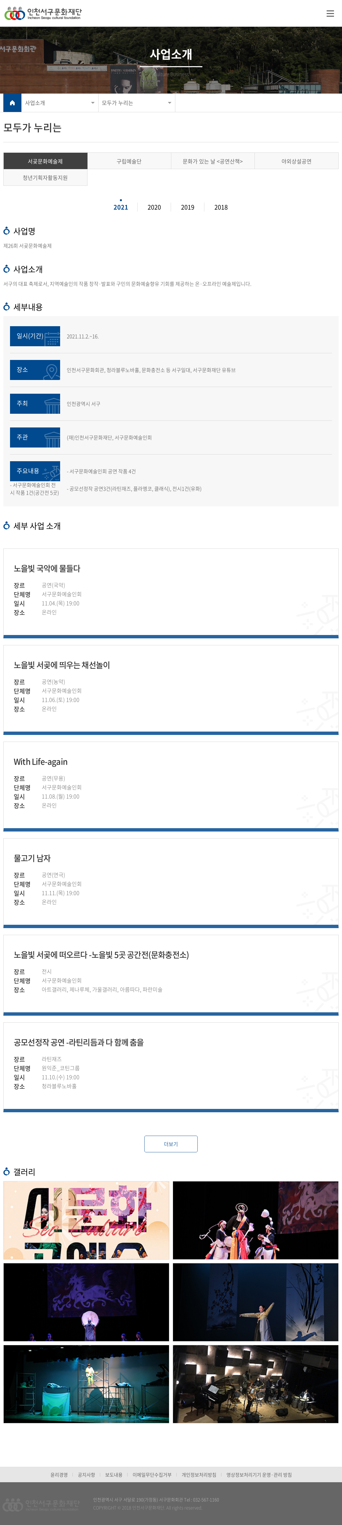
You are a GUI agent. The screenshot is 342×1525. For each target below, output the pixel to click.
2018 (221, 207)
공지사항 (86, 1474)
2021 (121, 207)
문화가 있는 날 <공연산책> (213, 161)
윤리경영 (59, 1474)
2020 (154, 207)
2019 (187, 207)
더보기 (171, 1144)
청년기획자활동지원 (45, 177)
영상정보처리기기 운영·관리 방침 (259, 1474)
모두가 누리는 (117, 103)
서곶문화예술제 (45, 161)
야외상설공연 (297, 161)
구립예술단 (129, 161)
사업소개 (35, 103)
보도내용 (114, 1474)
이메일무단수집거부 (152, 1474)
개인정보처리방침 (199, 1474)
